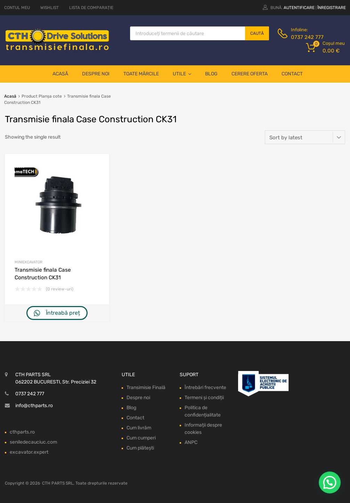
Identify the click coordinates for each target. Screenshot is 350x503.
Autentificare (299, 7)
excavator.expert (29, 452)
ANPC (191, 442)
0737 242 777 (307, 37)
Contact (292, 74)
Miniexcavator (28, 262)
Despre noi (95, 74)
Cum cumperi (141, 438)
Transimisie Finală (146, 387)
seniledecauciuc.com (33, 442)
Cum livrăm (139, 428)
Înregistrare (331, 7)
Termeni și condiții (204, 398)
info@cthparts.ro (34, 406)
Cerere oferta (249, 74)
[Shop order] (305, 137)
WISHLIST (49, 7)
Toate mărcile (141, 74)
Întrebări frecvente (205, 387)
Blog (211, 74)
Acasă (60, 74)
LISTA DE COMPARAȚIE (91, 7)
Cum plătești (140, 448)
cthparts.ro (22, 432)
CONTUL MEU (17, 7)
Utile (182, 74)
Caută (257, 33)
